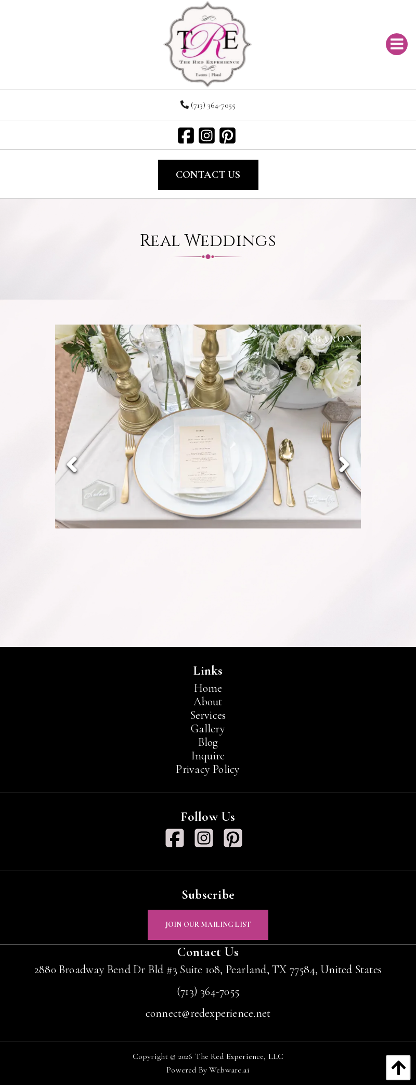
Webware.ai (229, 1070)
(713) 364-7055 (208, 105)
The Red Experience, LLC (239, 1056)
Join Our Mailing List (208, 924)
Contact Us (208, 175)
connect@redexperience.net (208, 1013)
